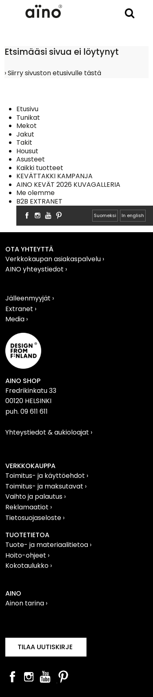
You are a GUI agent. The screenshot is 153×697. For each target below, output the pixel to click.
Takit (24, 142)
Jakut (25, 134)
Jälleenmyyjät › (29, 298)
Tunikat (28, 117)
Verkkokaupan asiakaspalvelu (53, 259)
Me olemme (35, 192)
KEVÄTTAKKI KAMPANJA (54, 176)
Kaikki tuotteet (39, 168)
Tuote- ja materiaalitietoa (47, 544)
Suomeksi (105, 215)
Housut (27, 151)
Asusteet (30, 159)
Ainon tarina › (26, 603)
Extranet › (20, 309)
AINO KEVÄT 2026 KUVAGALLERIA (68, 184)
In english (133, 215)
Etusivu (27, 109)
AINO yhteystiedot (35, 269)
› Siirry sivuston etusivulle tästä (52, 73)
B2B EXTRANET (39, 201)
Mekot (26, 125)
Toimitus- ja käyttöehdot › (46, 475)
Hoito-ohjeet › (27, 555)
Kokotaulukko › (28, 565)
